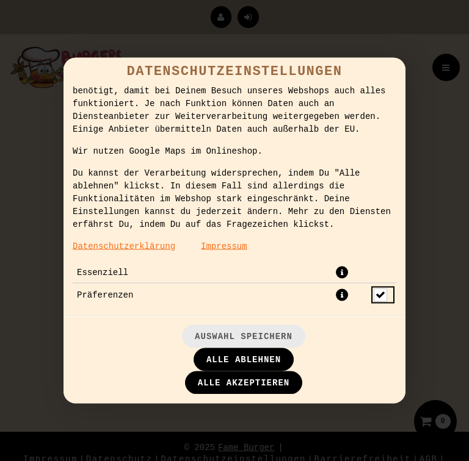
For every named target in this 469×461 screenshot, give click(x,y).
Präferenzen (105, 295)
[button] (342, 272)
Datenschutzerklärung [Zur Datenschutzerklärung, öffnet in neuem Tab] (124, 246)
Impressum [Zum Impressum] (224, 246)
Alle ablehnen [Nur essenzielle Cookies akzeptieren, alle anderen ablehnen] (243, 360)
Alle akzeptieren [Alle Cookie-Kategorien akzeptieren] (243, 383)
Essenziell (102, 272)
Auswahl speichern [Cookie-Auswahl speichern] (244, 336)
